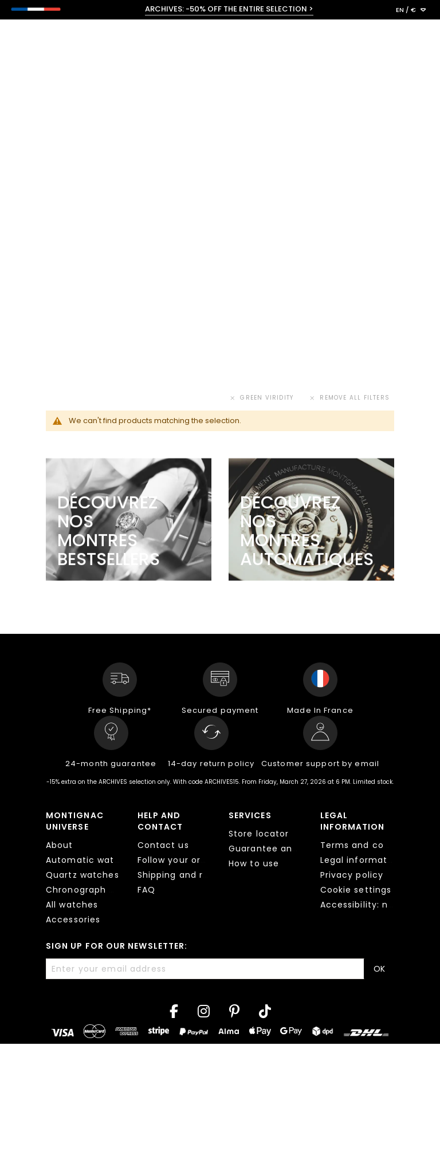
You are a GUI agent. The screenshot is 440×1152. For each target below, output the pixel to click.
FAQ (146, 889)
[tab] (83, 869)
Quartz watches (82, 875)
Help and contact (160, 821)
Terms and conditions (370, 845)
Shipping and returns (185, 875)
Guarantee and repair (278, 848)
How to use (254, 863)
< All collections (64, 89)
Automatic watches (91, 860)
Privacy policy (352, 875)
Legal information (352, 821)
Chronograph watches (97, 889)
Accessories (73, 919)
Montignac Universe (75, 821)
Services (250, 815)
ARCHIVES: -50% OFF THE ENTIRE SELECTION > (229, 9)
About (59, 845)
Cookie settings (356, 889)
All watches (72, 904)
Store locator (259, 833)
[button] (411, 10)
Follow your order (177, 860)
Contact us (163, 845)
